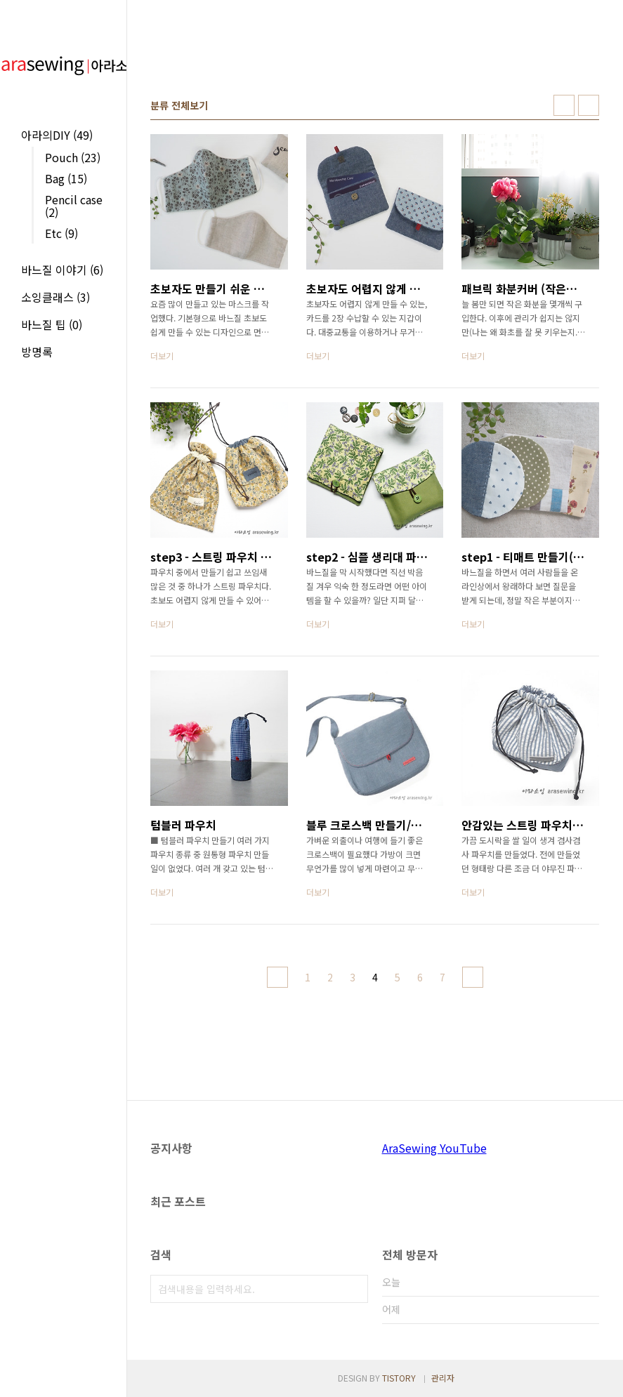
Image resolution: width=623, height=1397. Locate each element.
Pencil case (74, 205)
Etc (61, 233)
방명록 (37, 351)
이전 (277, 977)
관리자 (442, 1378)
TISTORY (399, 1378)
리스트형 (588, 105)
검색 (354, 1289)
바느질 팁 (51, 324)
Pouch (72, 157)
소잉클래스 (55, 297)
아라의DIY (57, 134)
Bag (66, 178)
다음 (472, 977)
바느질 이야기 (62, 269)
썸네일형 (564, 105)
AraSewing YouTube (434, 1147)
